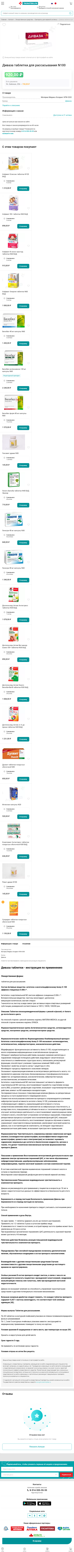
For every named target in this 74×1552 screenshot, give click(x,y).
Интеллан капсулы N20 (11, 805)
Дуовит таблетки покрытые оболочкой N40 (13, 766)
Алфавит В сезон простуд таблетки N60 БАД (12, 253)
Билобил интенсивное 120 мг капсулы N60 (14, 370)
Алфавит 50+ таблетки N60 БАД (15, 214)
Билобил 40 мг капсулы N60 (13, 331)
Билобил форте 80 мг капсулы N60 (14, 414)
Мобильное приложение (37, 1499)
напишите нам (7, 133)
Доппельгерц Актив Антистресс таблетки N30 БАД (15, 607)
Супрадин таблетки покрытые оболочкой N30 (14, 921)
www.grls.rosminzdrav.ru (43, 1382)
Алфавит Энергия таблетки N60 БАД (15, 293)
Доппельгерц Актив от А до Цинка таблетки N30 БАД (13, 726)
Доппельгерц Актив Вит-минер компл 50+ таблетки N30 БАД (14, 646)
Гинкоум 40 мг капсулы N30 (13, 531)
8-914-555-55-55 (28, 131)
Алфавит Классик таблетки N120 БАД (15, 175)
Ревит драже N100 (9, 882)
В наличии (26, 944)
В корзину (23, 189)
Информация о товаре (9, 944)
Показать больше (37, 1447)
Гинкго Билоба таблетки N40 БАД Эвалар (15, 492)
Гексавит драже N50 (10, 453)
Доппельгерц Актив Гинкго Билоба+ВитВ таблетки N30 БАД (15, 686)
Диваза (68, 101)
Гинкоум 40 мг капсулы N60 (13, 568)
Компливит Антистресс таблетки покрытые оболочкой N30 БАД (15, 843)
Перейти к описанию (11, 105)
